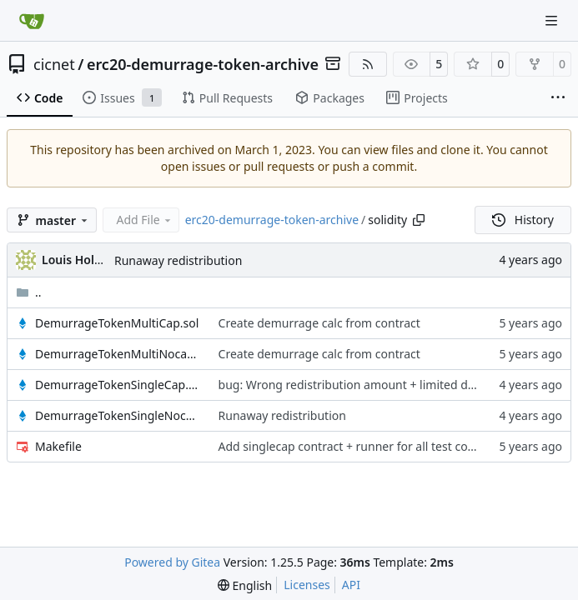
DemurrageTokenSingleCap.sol (118, 384)
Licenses (307, 584)
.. (29, 292)
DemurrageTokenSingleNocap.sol (118, 415)
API (351, 584)
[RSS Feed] (368, 64)
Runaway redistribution (178, 260)
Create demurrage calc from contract (319, 323)
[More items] (558, 98)
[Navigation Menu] (553, 20)
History (523, 220)
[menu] (245, 585)
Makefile (58, 446)
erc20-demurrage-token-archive (203, 64)
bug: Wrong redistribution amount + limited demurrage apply (387, 384)
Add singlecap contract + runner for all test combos (359, 446)
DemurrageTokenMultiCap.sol (117, 323)
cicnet (54, 64)
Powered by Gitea (172, 562)
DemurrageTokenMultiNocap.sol (118, 354)
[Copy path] (419, 220)
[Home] (31, 21)
